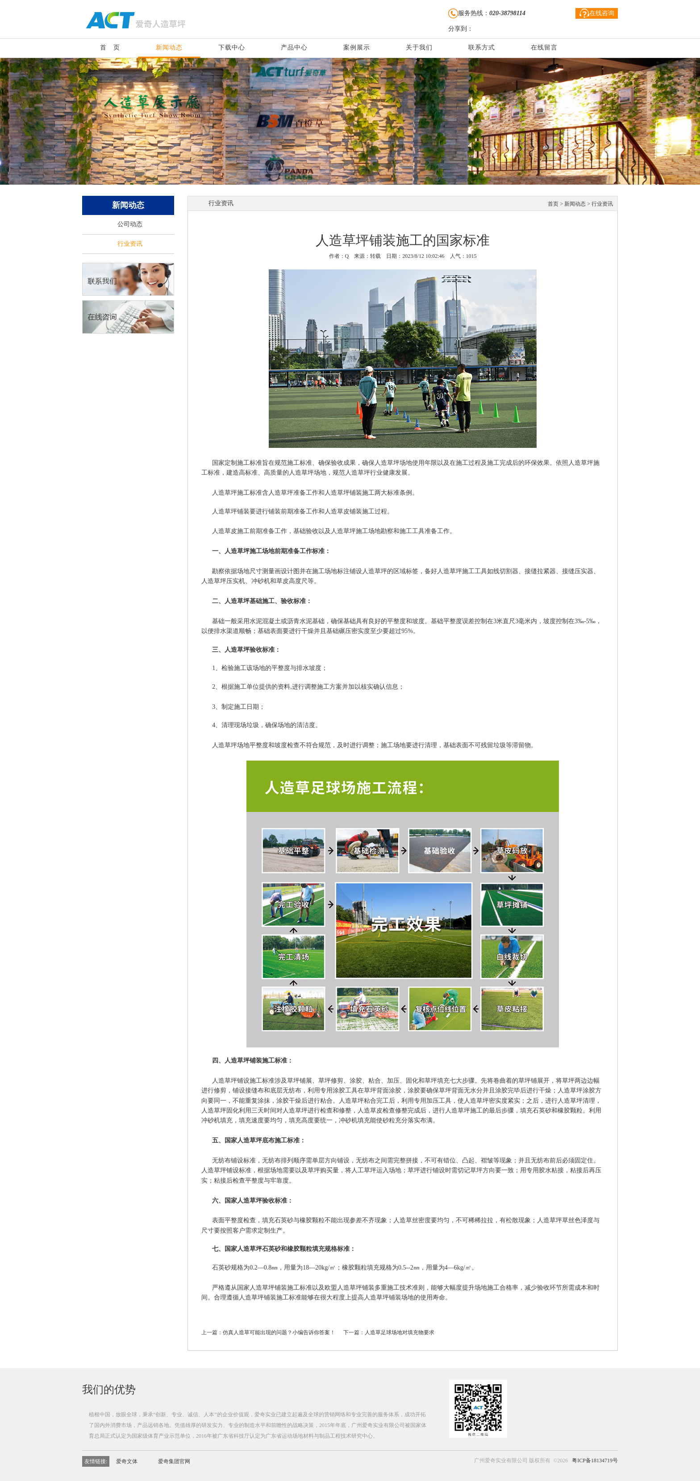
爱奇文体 (127, 1461)
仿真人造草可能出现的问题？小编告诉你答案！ (279, 1332)
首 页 (110, 47)
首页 (553, 204)
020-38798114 (507, 13)
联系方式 (481, 47)
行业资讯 (129, 243)
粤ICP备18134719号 (595, 1460)
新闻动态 (169, 47)
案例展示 (356, 47)
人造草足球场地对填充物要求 (399, 1332)
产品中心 (294, 47)
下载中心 (231, 47)
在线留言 (544, 47)
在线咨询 (596, 13)
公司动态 (129, 224)
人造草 (384, 462)
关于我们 (419, 47)
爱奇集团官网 (174, 1461)
